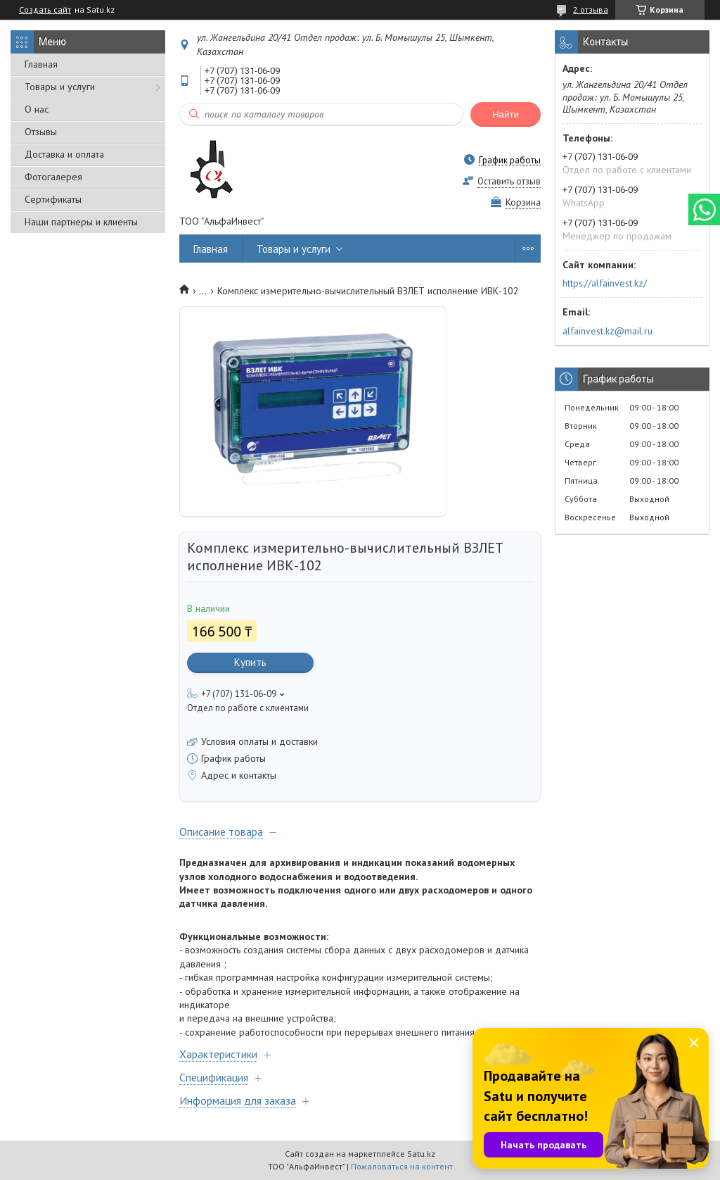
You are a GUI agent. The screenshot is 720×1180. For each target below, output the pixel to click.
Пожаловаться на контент (402, 1166)
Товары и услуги (60, 86)
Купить (250, 662)
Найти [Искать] (505, 114)
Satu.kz (421, 1153)
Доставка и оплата (64, 154)
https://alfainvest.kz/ (604, 283)
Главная (41, 64)
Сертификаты (53, 199)
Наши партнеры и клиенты (81, 221)
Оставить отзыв (509, 181)
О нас (37, 109)
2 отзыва (590, 9)
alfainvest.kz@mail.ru (607, 331)
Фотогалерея (53, 176)
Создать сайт (45, 10)
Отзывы (41, 131)
